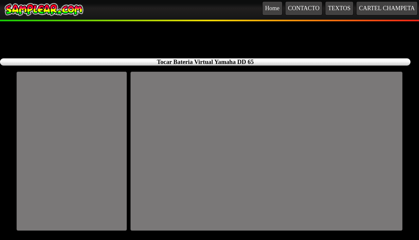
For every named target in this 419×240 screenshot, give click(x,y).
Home (272, 8)
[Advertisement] (209, 36)
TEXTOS (339, 8)
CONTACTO (303, 8)
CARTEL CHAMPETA (387, 8)
